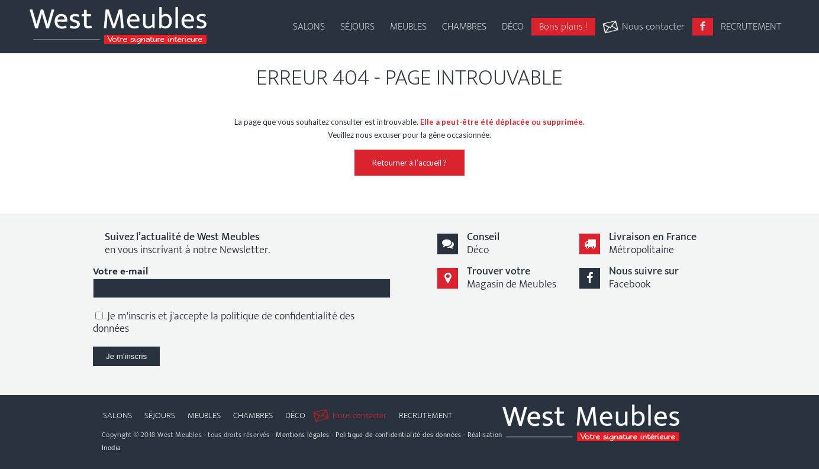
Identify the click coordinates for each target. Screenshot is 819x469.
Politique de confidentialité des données (399, 435)
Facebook (644, 278)
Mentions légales (303, 435)
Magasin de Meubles (511, 278)
